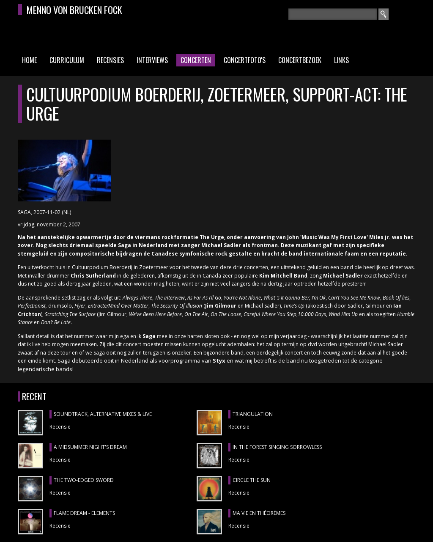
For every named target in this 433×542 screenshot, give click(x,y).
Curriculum (66, 60)
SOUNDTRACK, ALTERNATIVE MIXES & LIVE (103, 414)
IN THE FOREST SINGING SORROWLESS (277, 447)
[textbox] (332, 14)
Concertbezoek (299, 60)
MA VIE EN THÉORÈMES (259, 513)
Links (341, 60)
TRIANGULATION (253, 414)
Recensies (110, 60)
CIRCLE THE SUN (252, 480)
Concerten (196, 60)
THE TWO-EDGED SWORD (84, 480)
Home (29, 60)
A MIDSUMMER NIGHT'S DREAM (90, 447)
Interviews (152, 60)
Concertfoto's (245, 60)
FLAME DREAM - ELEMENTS (84, 513)
